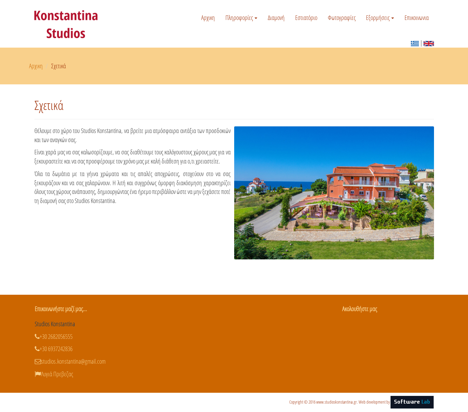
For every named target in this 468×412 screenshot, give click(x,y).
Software (412, 402)
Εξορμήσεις (380, 17)
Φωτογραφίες (341, 17)
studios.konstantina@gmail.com (70, 361)
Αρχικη (208, 17)
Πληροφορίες (241, 17)
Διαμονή (276, 17)
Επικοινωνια (417, 17)
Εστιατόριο (306, 17)
